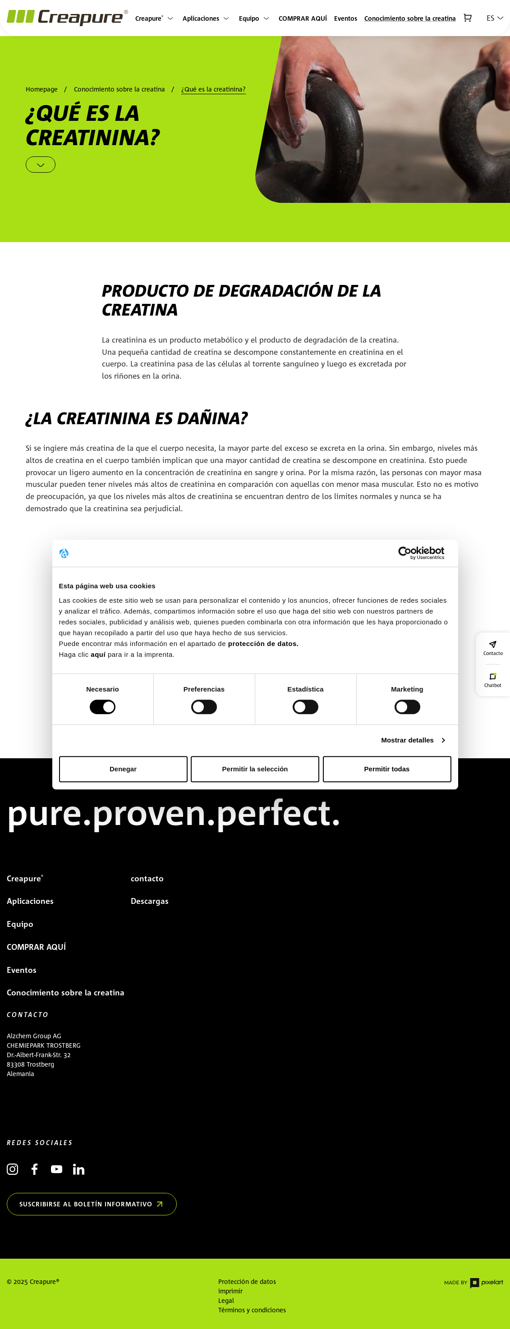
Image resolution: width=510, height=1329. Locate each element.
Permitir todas (387, 769)
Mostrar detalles (407, 740)
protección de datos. (263, 643)
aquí (99, 654)
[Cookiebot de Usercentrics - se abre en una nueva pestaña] (411, 553)
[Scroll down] (41, 164)
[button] (495, 18)
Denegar (123, 769)
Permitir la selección (255, 769)
